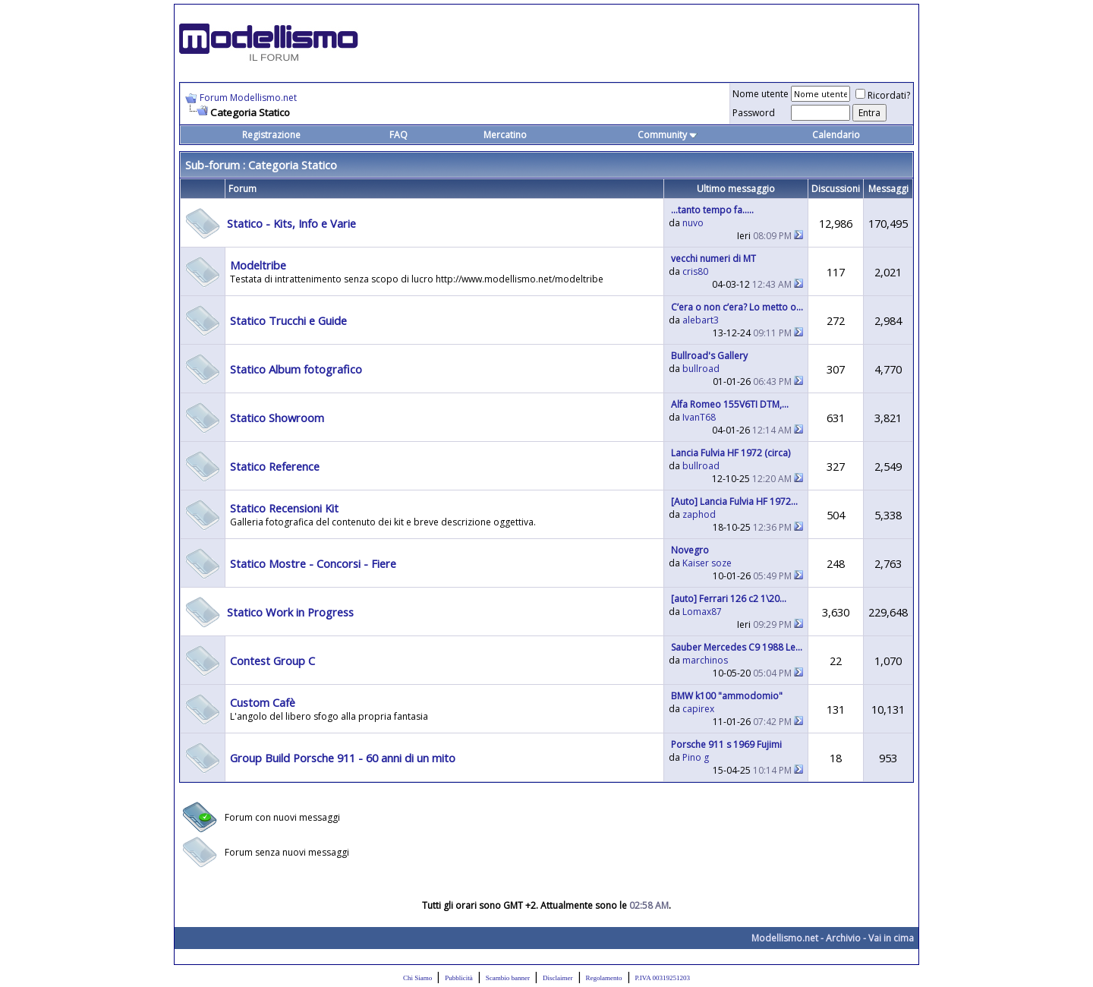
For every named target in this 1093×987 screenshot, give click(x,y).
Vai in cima (891, 938)
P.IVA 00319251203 (662, 978)
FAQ (398, 134)
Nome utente (760, 93)
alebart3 (700, 320)
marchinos (705, 660)
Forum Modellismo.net (248, 97)
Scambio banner (508, 978)
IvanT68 (699, 417)
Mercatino (505, 134)
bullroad (701, 368)
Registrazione (271, 134)
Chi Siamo (417, 978)
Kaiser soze (707, 563)
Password (753, 112)
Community (668, 134)
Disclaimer (558, 978)
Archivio (843, 938)
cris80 (695, 271)
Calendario (836, 134)
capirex (698, 708)
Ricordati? (882, 95)
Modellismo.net (784, 938)
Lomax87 (702, 611)
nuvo (693, 222)
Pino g (695, 757)
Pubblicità (459, 978)
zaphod (699, 514)
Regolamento (604, 978)
